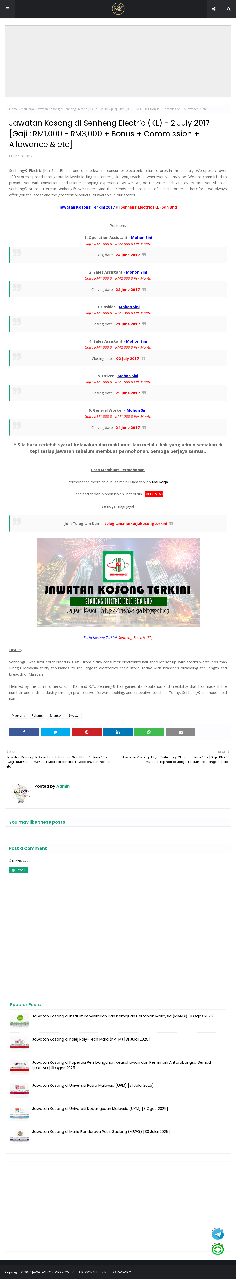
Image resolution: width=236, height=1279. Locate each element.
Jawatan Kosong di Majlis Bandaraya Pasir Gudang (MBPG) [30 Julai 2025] (101, 1131)
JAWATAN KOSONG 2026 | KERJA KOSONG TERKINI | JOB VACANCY (81, 1272)
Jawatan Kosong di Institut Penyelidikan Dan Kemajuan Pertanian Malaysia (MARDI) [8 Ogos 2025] (123, 1016)
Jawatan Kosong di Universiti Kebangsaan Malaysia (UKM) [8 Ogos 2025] (100, 1108)
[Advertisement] (118, 61)
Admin (62, 786)
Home (13, 109)
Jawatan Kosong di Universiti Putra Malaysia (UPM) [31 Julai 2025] (93, 1085)
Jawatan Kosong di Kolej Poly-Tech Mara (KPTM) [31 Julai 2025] (91, 1039)
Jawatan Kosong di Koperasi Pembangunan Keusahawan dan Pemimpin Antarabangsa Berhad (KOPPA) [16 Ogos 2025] (121, 1065)
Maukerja (27, 109)
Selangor (55, 715)
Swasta (74, 715)
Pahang (37, 715)
